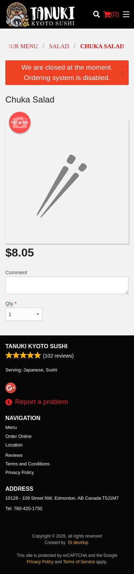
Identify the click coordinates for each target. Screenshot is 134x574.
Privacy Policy (19, 472)
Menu (11, 427)
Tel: (23, 508)
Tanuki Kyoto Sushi (36, 346)
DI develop (78, 542)
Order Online (18, 436)
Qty (24, 311)
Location (14, 445)
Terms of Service (79, 561)
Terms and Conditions (27, 463)
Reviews (14, 455)
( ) (111, 14)
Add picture (20, 122)
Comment (67, 282)
